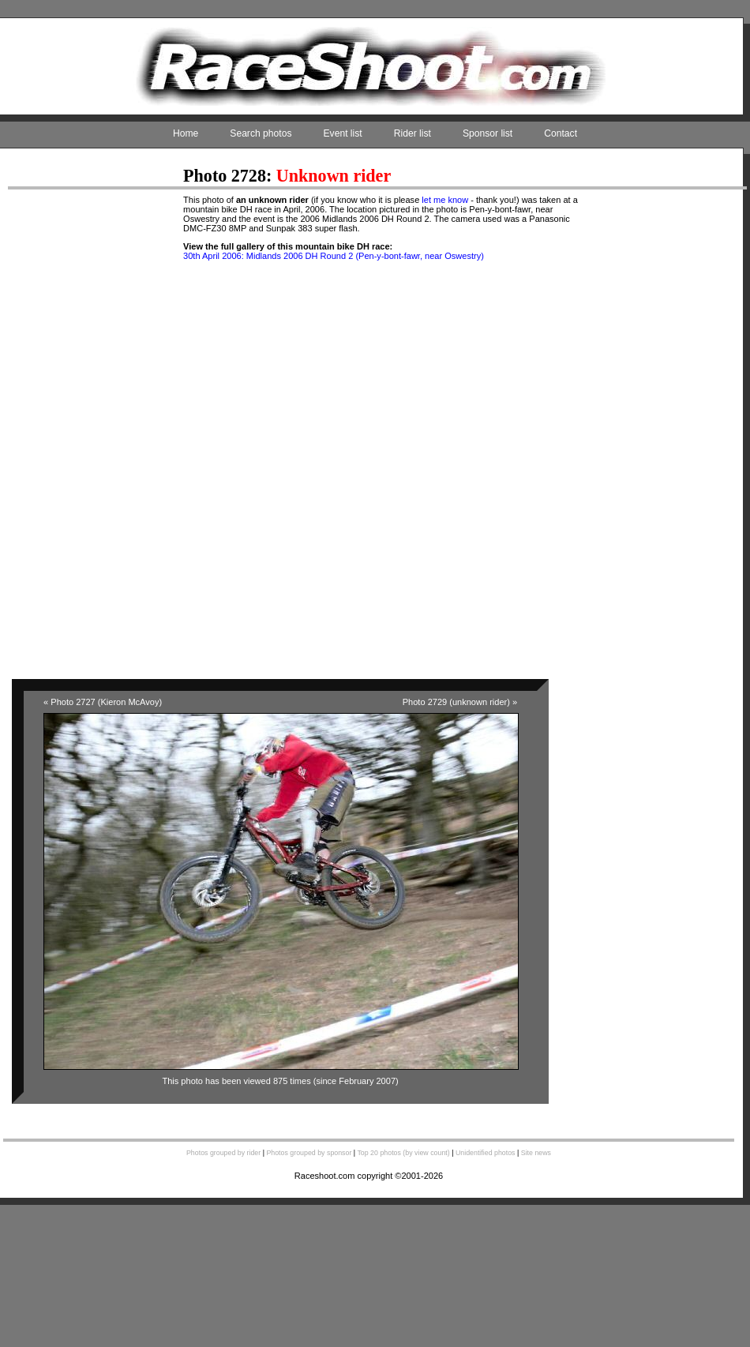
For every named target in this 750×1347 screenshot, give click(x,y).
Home (185, 133)
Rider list (412, 133)
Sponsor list (487, 133)
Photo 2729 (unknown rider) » (460, 702)
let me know (445, 199)
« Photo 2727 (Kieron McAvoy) (102, 702)
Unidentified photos (486, 1153)
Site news (536, 1153)
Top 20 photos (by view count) (403, 1153)
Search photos (260, 133)
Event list (343, 133)
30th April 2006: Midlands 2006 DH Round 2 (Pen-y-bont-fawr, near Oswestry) (333, 256)
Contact (560, 133)
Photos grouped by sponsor (308, 1153)
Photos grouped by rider (223, 1153)
